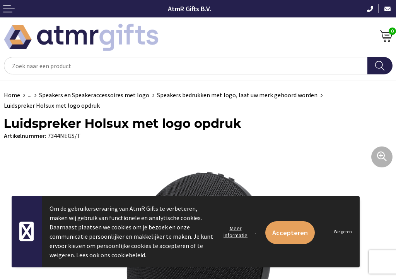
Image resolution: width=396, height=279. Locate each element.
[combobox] (186, 65)
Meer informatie (236, 232)
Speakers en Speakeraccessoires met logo (94, 95)
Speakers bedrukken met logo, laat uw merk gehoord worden (237, 95)
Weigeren (343, 231)
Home (12, 95)
